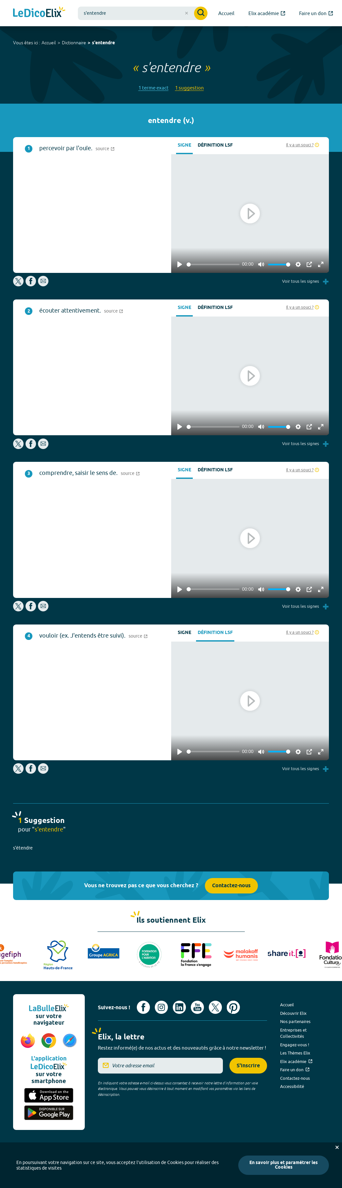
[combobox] (142, 13)
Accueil (49, 42)
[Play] (179, 264)
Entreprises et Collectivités (293, 1033)
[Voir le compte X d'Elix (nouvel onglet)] (215, 1007)
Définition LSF (215, 145)
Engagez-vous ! (294, 1044)
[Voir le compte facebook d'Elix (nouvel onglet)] (143, 1007)
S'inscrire (248, 1065)
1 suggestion (189, 88)
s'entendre (103, 43)
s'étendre (23, 847)
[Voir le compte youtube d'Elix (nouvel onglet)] (197, 1007)
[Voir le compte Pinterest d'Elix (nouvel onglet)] (233, 1007)
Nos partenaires (295, 1021)
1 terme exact (153, 88)
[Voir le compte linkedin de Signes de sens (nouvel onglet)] (179, 1007)
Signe (184, 145)
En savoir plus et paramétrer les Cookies (283, 1165)
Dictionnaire (74, 42)
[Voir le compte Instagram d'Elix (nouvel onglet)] (161, 1007)
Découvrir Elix (293, 1013)
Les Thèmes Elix (295, 1052)
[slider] (213, 264)
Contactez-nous (231, 885)
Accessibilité (292, 1086)
